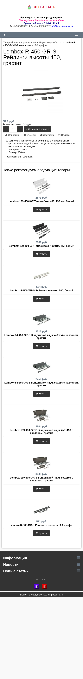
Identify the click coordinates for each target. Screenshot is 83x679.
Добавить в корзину (37, 129)
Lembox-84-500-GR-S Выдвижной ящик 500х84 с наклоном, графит (41, 384)
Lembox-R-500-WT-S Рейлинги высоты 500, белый (41, 290)
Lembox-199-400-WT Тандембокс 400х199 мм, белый (41, 201)
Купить (41, 209)
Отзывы (30, 135)
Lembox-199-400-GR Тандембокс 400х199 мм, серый (41, 245)
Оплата (63, 135)
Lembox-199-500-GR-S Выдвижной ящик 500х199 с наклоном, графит (41, 479)
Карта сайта (40, 579)
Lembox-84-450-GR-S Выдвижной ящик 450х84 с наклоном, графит (41, 337)
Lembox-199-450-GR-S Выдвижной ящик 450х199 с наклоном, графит (41, 432)
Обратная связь (62, 26)
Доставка (47, 135)
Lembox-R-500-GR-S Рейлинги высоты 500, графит (41, 525)
